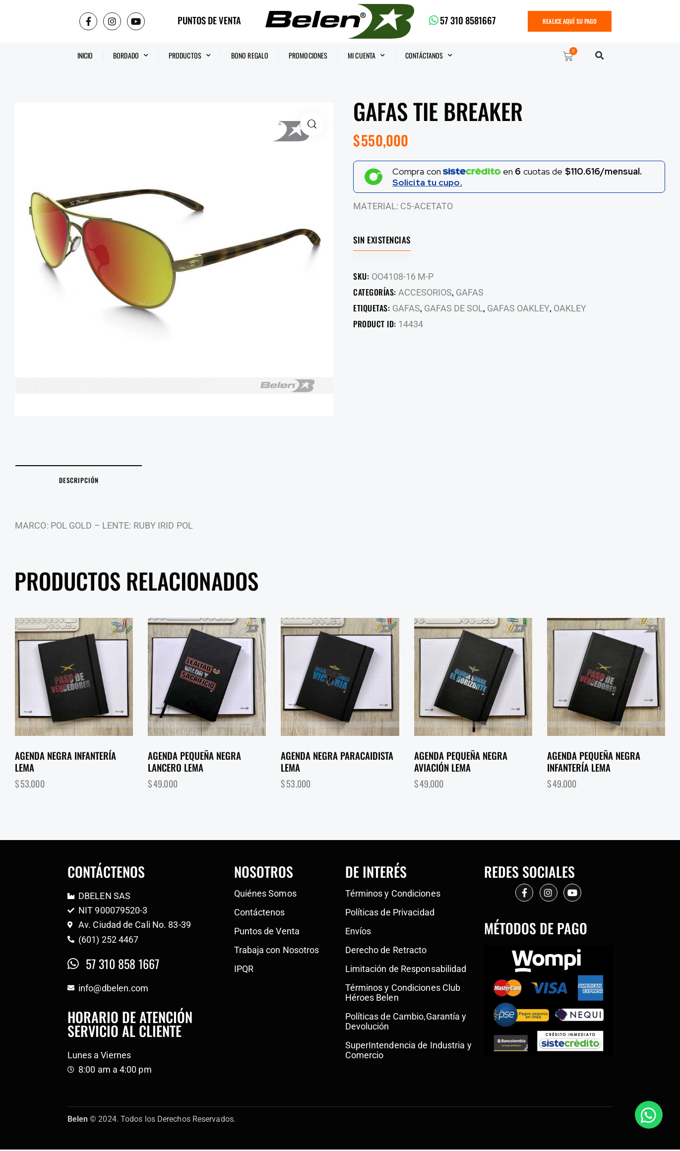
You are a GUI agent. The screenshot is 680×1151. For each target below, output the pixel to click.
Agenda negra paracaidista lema (337, 763)
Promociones (308, 55)
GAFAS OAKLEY (518, 308)
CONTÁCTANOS (428, 55)
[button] (600, 55)
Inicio (85, 55)
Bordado (130, 55)
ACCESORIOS (425, 292)
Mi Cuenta (366, 55)
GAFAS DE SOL (453, 308)
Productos (190, 55)
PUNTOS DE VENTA (210, 20)
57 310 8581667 (469, 20)
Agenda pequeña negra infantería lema (593, 763)
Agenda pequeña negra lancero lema (194, 763)
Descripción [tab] (84, 480)
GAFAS (470, 292)
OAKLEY (570, 308)
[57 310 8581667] (433, 20)
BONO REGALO (249, 55)
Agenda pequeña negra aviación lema (460, 763)
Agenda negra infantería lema (65, 763)
